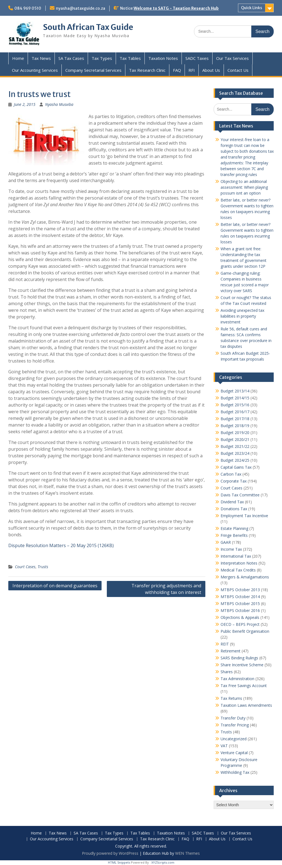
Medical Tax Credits (238, 570)
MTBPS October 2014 (240, 596)
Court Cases (25, 566)
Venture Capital (234, 752)
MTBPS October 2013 (240, 589)
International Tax (236, 556)
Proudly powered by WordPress (110, 853)
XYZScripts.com (162, 862)
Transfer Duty (233, 718)
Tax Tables (130, 58)
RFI (191, 70)
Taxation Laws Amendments (246, 705)
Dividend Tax (232, 501)
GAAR (226, 542)
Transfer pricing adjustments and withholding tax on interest (166, 589)
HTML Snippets (119, 862)
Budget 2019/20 (235, 432)
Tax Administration (237, 678)
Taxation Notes (163, 58)
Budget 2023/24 (235, 453)
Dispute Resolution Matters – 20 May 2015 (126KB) (61, 545)
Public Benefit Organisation (245, 631)
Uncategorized (234, 738)
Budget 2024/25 (235, 460)
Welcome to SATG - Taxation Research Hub (176, 8)
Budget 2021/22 (235, 446)
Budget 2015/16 (235, 404)
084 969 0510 (27, 8)
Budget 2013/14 (235, 391)
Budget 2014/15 (235, 397)
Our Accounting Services (35, 70)
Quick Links (251, 7)
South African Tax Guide (88, 27)
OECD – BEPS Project (240, 624)
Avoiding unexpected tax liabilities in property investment (242, 316)
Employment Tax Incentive (244, 515)
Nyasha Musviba (59, 104)
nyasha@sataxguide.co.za (80, 8)
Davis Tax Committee (240, 494)
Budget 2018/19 (235, 425)
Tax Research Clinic (147, 70)
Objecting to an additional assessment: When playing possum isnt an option (244, 187)
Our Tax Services (232, 58)
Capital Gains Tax (236, 467)
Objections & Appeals (240, 617)
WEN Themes (187, 853)
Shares (227, 671)
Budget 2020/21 (235, 439)
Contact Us (238, 70)
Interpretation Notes (239, 563)
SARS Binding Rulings (239, 657)
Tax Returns (231, 698)
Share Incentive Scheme (242, 664)
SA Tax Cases (71, 58)
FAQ (177, 70)
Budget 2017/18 (235, 418)
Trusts (43, 566)
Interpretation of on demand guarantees (54, 586)
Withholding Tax (235, 772)
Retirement (230, 651)
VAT (224, 745)
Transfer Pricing (235, 725)
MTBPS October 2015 (240, 603)
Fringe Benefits (234, 535)
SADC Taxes (197, 58)
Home (18, 58)
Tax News (41, 58)
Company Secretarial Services (93, 70)
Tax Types (102, 58)
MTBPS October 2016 (240, 610)
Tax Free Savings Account (244, 685)
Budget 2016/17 (235, 411)
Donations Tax (234, 508)
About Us (211, 70)
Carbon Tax (231, 474)
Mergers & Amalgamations (245, 577)
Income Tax (231, 549)
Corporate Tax (234, 481)
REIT (225, 644)
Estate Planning (234, 528)
